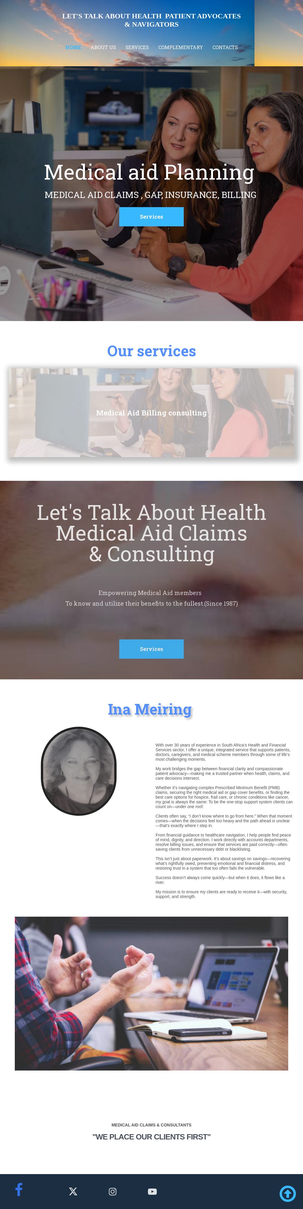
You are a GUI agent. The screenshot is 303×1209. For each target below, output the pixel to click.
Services (137, 47)
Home (73, 47)
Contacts (225, 47)
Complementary (180, 47)
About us (103, 47)
